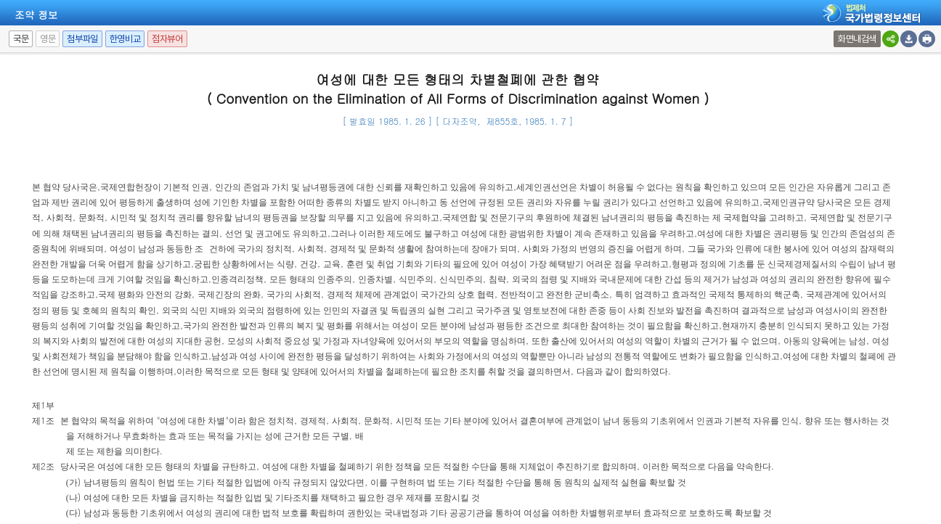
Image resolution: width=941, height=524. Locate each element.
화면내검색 (857, 38)
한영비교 (125, 38)
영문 (47, 38)
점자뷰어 (167, 38)
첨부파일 (82, 38)
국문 (20, 38)
